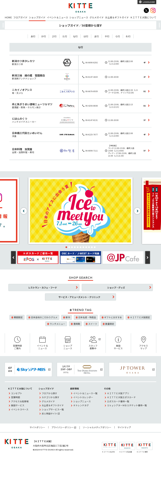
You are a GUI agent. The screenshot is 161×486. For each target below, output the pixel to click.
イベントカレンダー (83, 397)
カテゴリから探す (50, 397)
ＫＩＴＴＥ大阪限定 (140, 317)
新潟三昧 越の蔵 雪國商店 (28, 75)
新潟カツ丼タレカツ (23, 61)
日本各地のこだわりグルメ (44, 317)
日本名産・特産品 (87, 317)
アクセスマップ (143, 343)
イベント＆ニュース (57, 17)
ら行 (117, 36)
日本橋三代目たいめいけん (27, 133)
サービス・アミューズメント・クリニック (79, 297)
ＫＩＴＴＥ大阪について (143, 17)
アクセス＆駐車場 (20, 401)
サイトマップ (124, 427)
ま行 (96, 36)
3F (144, 120)
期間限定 (18, 317)
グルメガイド (96, 17)
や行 (107, 36)
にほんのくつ (19, 118)
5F (144, 150)
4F (144, 62)
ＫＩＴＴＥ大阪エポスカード (121, 397)
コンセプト (16, 393)
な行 (75, 36)
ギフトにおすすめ (113, 317)
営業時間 (15, 397)
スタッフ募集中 (93, 343)
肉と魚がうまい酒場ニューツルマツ (32, 104)
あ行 (33, 36)
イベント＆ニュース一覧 (85, 393)
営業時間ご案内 (17, 343)
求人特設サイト (49, 413)
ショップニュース (78, 17)
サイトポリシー (37, 427)
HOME (8, 17)
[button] (66, 247)
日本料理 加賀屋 (22, 149)
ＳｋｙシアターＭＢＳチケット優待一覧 (127, 405)
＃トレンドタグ (81, 405)
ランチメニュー (57, 323)
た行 (64, 36)
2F (144, 76)
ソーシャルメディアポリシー (97, 427)
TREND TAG (81, 310)
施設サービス (118, 343)
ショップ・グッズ (116, 287)
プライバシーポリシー (62, 427)
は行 (85, 36)
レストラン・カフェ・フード (42, 287)
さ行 (54, 36)
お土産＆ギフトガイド (117, 17)
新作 (68, 317)
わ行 (128, 36)
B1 (144, 91)
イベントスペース (19, 409)
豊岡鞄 (76, 323)
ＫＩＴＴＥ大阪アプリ (118, 393)
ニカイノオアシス (22, 90)
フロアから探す (49, 393)
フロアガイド (20, 17)
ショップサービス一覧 (53, 409)
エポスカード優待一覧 (118, 401)
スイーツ (92, 323)
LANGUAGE (148, 2)
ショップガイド (37, 17)
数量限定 (109, 323)
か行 (43, 36)
